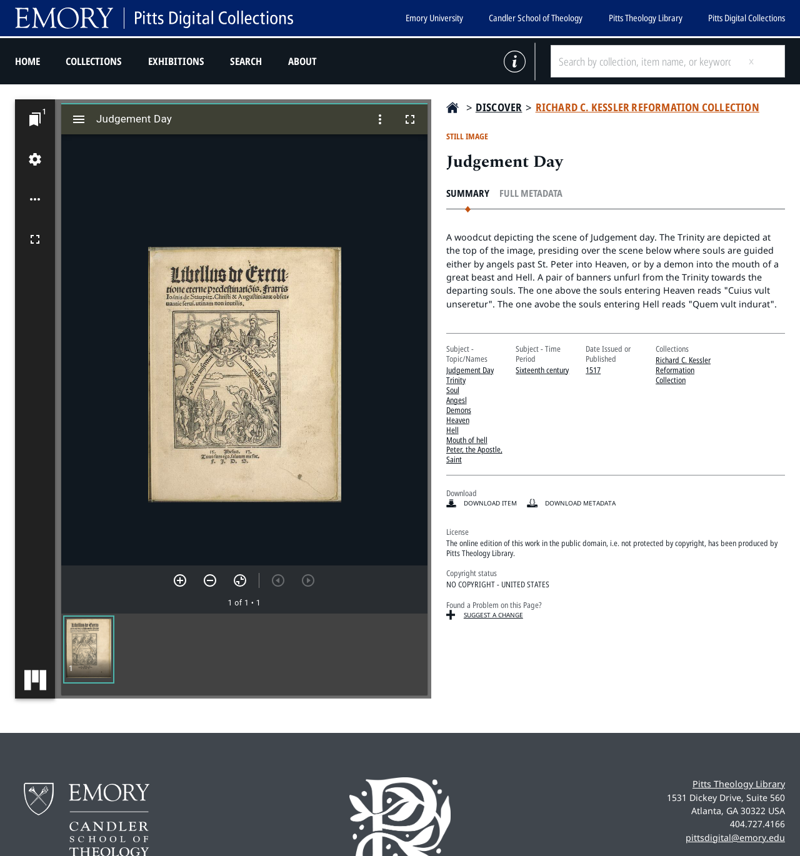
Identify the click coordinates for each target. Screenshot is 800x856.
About (302, 61)
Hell (452, 429)
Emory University (434, 18)
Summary (467, 193)
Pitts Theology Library (645, 18)
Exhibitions (176, 61)
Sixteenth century (542, 370)
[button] (88, 649)
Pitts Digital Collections (746, 18)
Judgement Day (470, 370)
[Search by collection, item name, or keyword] (644, 61)
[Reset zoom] (240, 580)
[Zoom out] (210, 580)
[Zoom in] (180, 580)
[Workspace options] (35, 199)
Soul (452, 390)
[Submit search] (761, 61)
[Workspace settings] (35, 159)
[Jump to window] (35, 119)
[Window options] (380, 119)
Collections (94, 61)
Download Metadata (580, 503)
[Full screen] (35, 239)
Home (27, 61)
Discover (499, 107)
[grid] (244, 654)
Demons (458, 410)
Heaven (457, 420)
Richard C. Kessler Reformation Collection (647, 107)
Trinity (456, 380)
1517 (593, 370)
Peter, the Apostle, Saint (474, 454)
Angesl (456, 400)
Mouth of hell (467, 439)
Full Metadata (530, 193)
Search (246, 61)
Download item (490, 503)
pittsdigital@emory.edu (735, 838)
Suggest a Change (493, 614)
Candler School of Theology (535, 18)
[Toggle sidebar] (79, 119)
